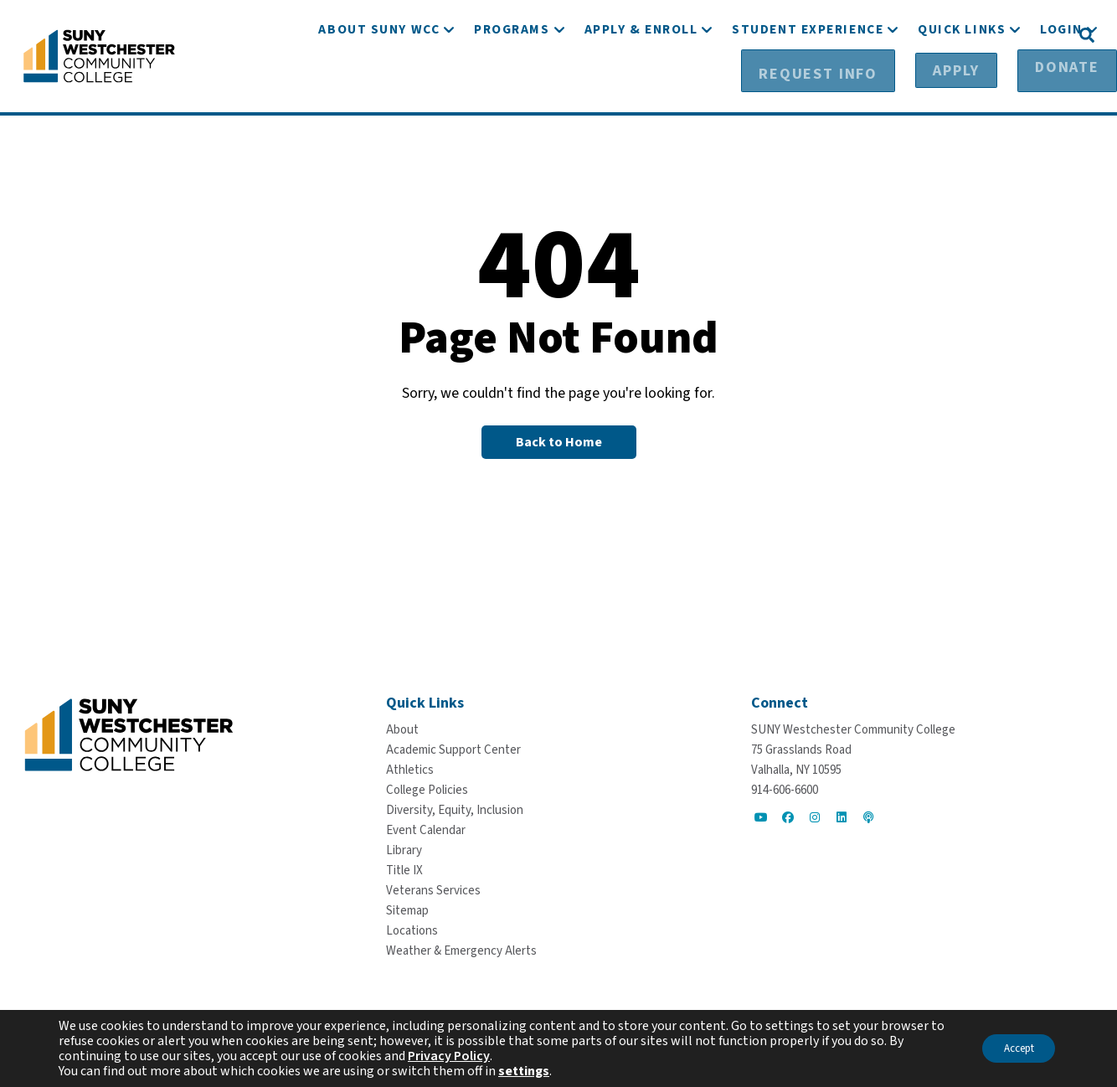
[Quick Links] (962, 81)
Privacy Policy (449, 1056)
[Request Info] (835, 34)
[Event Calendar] (426, 829)
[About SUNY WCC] (379, 81)
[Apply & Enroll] (641, 81)
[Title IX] (404, 869)
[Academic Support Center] (453, 749)
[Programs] (511, 81)
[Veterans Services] (433, 890)
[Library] (404, 849)
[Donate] (1025, 34)
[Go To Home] (99, 54)
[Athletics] (410, 769)
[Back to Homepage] (558, 441)
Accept (1012, 1048)
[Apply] (940, 34)
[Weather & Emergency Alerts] (461, 950)
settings (523, 1071)
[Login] (1061, 81)
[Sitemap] (407, 910)
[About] (402, 729)
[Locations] (412, 930)
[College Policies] (427, 789)
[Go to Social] (761, 816)
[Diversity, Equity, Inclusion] (454, 809)
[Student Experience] (807, 81)
